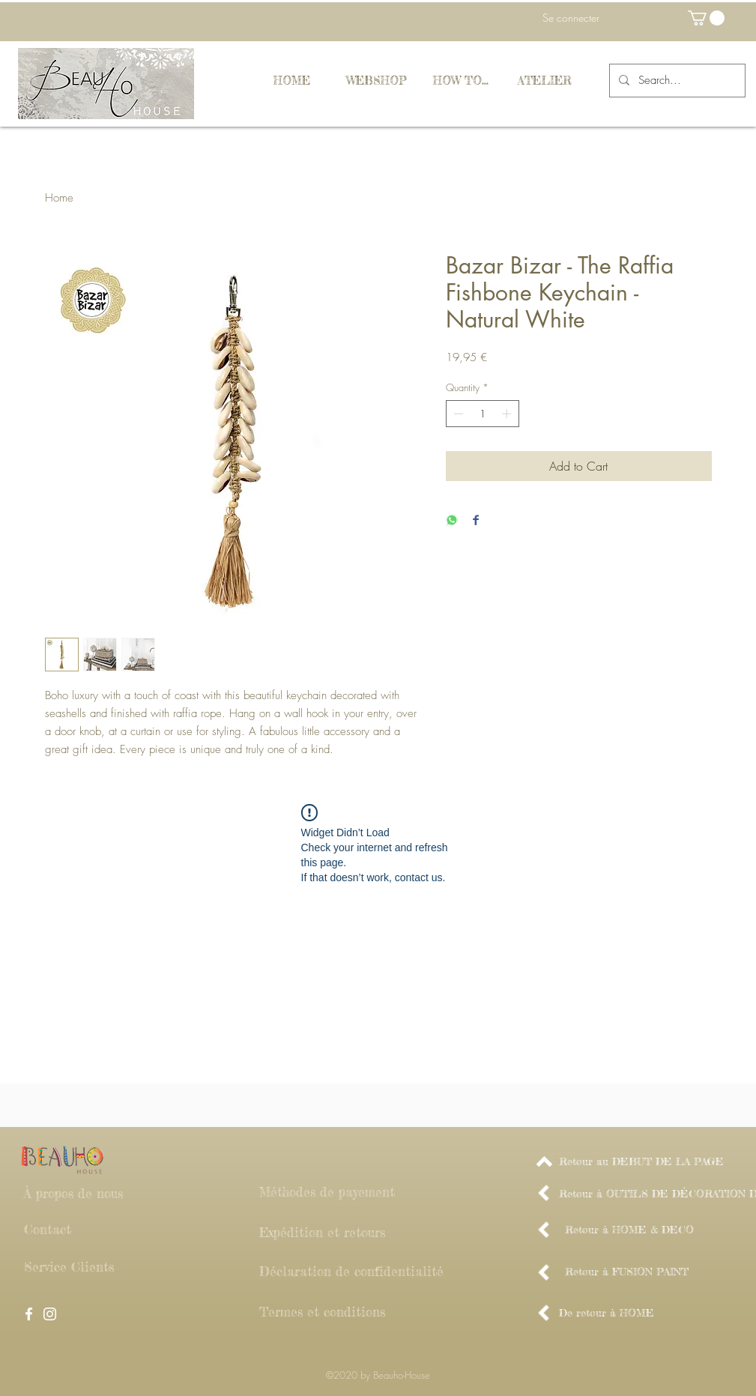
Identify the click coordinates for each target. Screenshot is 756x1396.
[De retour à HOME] (606, 1312)
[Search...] (675, 80)
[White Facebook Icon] (28, 1314)
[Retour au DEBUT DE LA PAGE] (641, 1161)
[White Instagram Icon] (49, 1314)
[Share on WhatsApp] (452, 521)
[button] (706, 17)
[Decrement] (457, 413)
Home (59, 197)
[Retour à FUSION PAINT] (627, 1271)
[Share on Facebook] (476, 521)
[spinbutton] (482, 413)
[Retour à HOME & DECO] (629, 1229)
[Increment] (508, 413)
